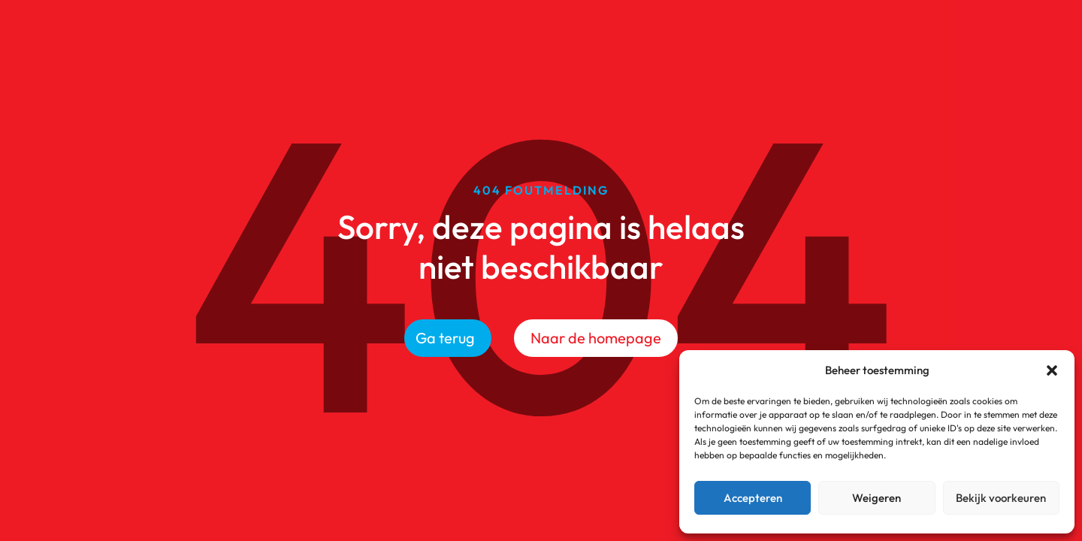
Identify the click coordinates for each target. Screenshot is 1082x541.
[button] (1051, 370)
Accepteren (753, 498)
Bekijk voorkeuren (1001, 498)
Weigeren (876, 498)
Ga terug (445, 337)
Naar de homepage (595, 337)
